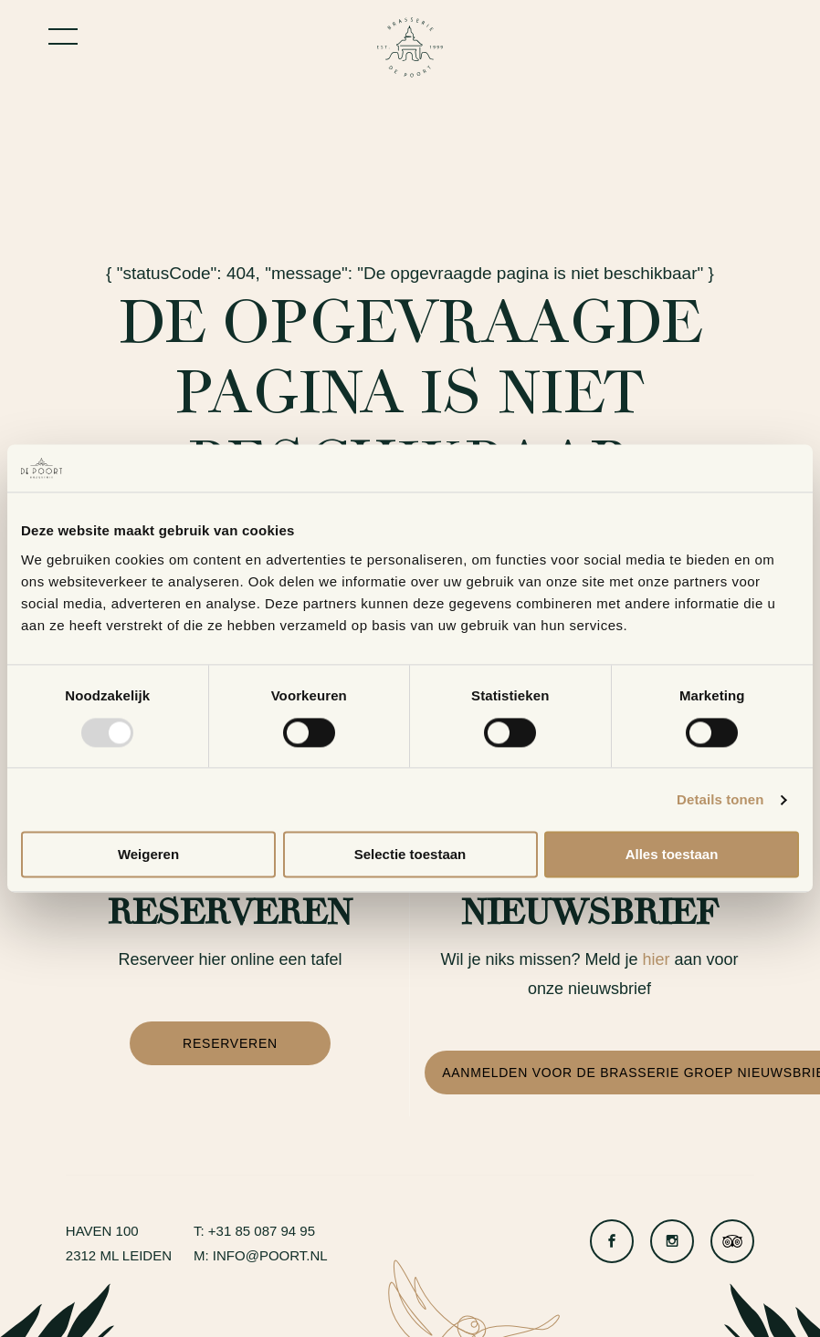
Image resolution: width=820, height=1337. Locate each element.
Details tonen (720, 799)
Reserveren (230, 1043)
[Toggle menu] (63, 36)
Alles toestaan (672, 855)
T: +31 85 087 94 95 (254, 1231)
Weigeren (148, 855)
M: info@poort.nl (261, 1255)
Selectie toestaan (410, 855)
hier (656, 959)
